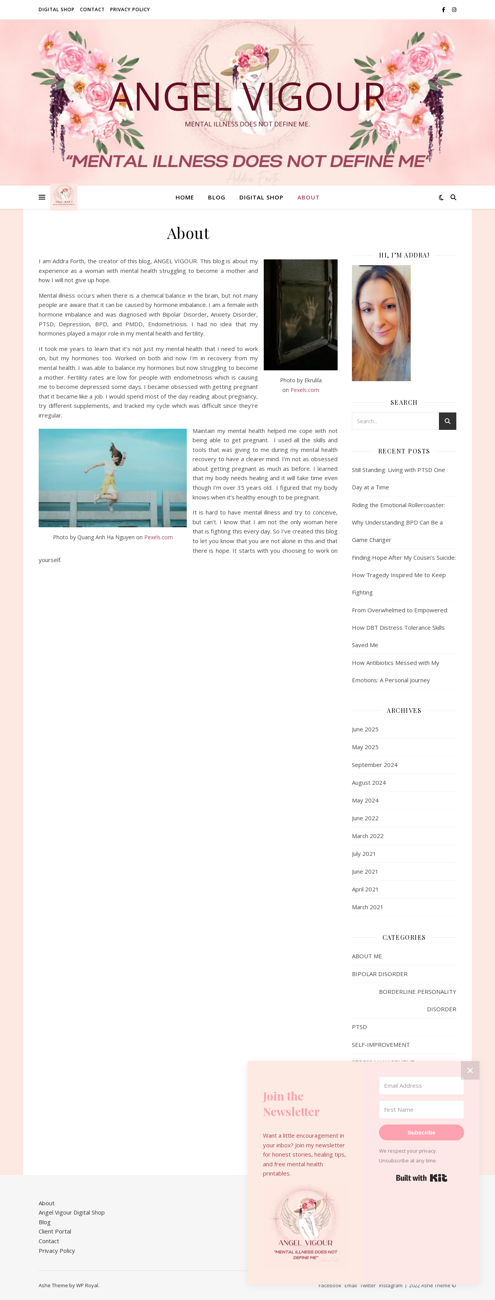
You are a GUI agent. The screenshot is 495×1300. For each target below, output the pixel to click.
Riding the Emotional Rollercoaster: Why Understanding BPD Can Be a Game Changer (398, 522)
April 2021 (365, 889)
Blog (216, 197)
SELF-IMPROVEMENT (381, 1044)
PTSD (359, 1027)
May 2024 (365, 800)
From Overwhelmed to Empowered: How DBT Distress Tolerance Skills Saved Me (400, 627)
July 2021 (364, 853)
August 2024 (369, 782)
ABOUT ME (367, 956)
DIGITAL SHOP (57, 9)
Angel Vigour (247, 95)
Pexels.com (304, 390)
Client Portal (55, 1231)
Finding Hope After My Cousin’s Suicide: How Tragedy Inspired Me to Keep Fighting (404, 575)
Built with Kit (421, 1178)
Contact (92, 9)
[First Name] (421, 1110)
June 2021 (365, 871)
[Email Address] (421, 1086)
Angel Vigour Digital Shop (72, 1212)
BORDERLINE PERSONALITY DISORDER (417, 1000)
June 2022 (365, 818)
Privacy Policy (130, 9)
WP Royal (87, 1285)
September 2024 (375, 764)
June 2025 (365, 729)
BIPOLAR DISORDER (380, 974)
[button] (305, 1226)
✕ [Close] (470, 1070)
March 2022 (368, 836)
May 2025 (365, 747)
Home (185, 197)
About (308, 197)
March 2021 (368, 907)
